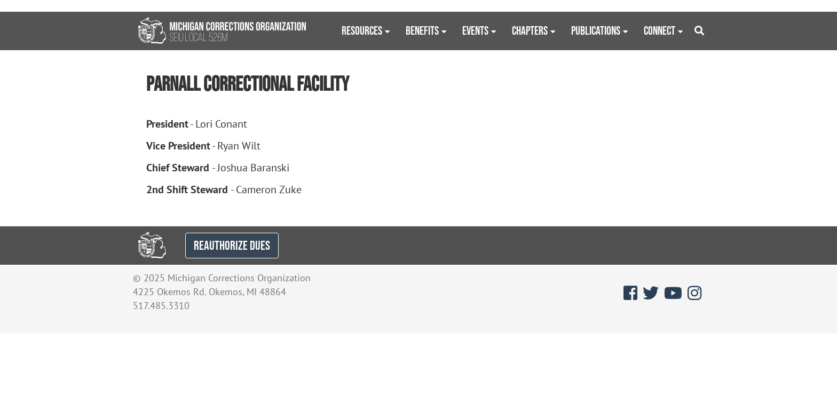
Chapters (530, 30)
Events (475, 30)
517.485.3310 (161, 305)
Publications (595, 30)
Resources (362, 30)
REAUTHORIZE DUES (232, 245)
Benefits (422, 30)
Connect (659, 30)
